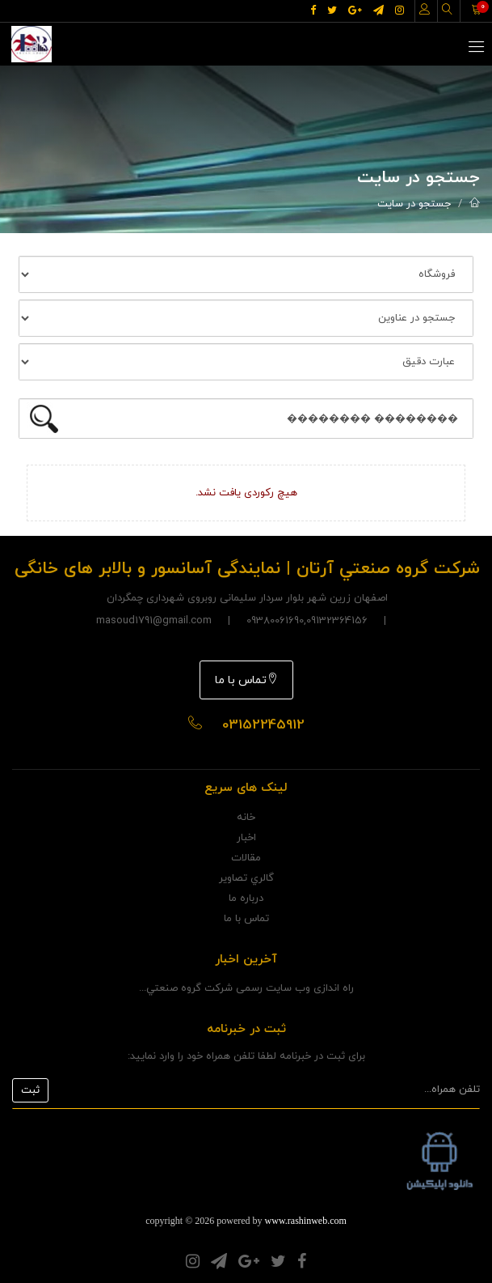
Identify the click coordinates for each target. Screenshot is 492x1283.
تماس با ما (246, 680)
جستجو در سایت (414, 204)
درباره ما (246, 898)
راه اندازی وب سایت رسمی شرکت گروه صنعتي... (246, 988)
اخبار (246, 838)
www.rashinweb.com (306, 1220)
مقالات (246, 858)
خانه (246, 817)
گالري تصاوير (246, 878)
